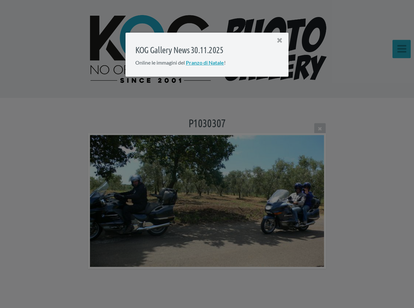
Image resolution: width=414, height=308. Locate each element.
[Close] (279, 40)
